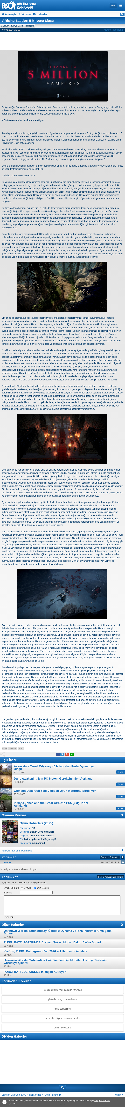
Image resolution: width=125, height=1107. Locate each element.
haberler (12, 748)
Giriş (113, 5)
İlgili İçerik (29, 26)
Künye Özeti (17, 26)
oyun (4, 748)
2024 (21, 748)
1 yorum (5, 26)
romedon (7, 862)
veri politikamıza (102, 1100)
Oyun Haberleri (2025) (36, 823)
